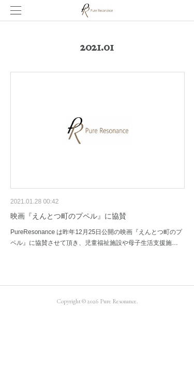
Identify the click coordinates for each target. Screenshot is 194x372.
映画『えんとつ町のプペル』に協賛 (68, 216)
